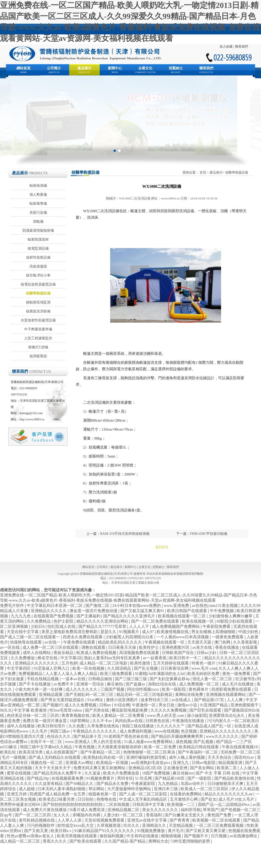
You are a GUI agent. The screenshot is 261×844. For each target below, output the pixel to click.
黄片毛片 (176, 831)
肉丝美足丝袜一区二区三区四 (33, 715)
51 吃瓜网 (144, 778)
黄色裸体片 (199, 689)
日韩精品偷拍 (100, 679)
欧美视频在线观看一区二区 (182, 616)
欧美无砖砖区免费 (203, 673)
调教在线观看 (93, 647)
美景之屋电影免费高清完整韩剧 (69, 632)
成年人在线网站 (37, 653)
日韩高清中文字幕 (148, 804)
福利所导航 (191, 810)
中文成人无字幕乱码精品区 (143, 799)
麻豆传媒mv (183, 773)
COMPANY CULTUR (145, 72)
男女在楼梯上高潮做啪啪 (213, 632)
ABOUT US (53, 72)
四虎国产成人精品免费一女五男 (57, 794)
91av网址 (95, 700)
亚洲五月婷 (17, 794)
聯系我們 (241, 46)
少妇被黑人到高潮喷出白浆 (129, 637)
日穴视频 (219, 836)
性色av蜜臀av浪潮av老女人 (31, 836)
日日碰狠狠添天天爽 (225, 783)
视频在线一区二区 (47, 762)
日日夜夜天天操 (122, 647)
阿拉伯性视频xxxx (143, 689)
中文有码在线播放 (142, 836)
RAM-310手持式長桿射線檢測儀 (125, 534)
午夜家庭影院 (143, 783)
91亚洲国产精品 (214, 705)
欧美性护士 (149, 647)
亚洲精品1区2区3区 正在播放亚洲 (158, 768)
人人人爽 (235, 700)
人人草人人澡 (69, 820)
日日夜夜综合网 (175, 668)
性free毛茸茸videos (66, 710)
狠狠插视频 (171, 836)
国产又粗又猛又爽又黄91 (142, 611)
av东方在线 (202, 647)
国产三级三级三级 (131, 679)
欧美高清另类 (31, 752)
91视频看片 (129, 632)
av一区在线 (10, 647)
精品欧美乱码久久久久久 (120, 642)
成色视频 (184, 742)
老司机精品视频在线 (37, 820)
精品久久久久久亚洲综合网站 (102, 621)
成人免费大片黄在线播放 (45, 810)
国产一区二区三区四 (33, 815)
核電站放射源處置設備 (38, 284)
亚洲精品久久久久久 (49, 611)
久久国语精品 (119, 668)
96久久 (6, 710)
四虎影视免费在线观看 (231, 689)
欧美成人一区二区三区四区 (205, 789)
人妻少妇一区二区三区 (123, 815)
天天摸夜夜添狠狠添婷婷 (119, 747)
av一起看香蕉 (155, 658)
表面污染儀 (38, 212)
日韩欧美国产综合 (178, 653)
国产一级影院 (199, 778)
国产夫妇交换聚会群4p (170, 679)
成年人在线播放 (21, 726)
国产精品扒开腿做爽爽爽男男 (177, 736)
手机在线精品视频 (43, 679)
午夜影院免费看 (217, 626)
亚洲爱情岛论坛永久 (227, 715)
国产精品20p (38, 778)
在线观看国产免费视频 (53, 616)
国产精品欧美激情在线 (234, 778)
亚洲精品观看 (51, 694)
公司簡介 (54, 68)
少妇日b (38, 626)
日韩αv (105, 705)
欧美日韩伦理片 (51, 726)
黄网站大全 (158, 841)
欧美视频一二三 (181, 804)
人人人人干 (139, 626)
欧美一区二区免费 (160, 747)
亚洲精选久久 (154, 825)
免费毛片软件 (12, 605)
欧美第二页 (227, 768)
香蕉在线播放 (227, 647)
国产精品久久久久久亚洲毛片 (129, 616)
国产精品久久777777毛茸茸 (102, 626)
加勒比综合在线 (162, 684)
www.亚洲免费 (177, 605)
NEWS (115, 72)
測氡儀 (38, 221)
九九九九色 (21, 616)
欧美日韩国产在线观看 (187, 611)
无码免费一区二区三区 (241, 752)
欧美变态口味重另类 (57, 799)
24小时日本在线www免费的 (137, 605)
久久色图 (76, 726)
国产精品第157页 (209, 700)
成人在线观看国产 (61, 752)
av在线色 (200, 605)
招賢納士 (176, 68)
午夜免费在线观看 (79, 642)
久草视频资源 (109, 825)
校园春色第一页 (102, 794)
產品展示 (84, 68)
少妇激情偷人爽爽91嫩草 (231, 616)
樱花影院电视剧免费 (130, 710)
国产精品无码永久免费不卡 (57, 773)
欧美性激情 (140, 663)
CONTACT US (206, 72)
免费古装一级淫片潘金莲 (45, 721)
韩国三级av (60, 731)
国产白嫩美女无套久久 (185, 815)
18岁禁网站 (79, 721)
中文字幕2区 (71, 658)
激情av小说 (187, 705)
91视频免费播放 (151, 831)
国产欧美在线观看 (85, 841)
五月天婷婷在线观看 (171, 663)
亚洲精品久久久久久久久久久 (226, 731)
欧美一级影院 (174, 689)
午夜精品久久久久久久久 (95, 731)
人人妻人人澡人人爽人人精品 (71, 673)
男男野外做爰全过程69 (20, 804)
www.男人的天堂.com (166, 715)
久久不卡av (102, 721)
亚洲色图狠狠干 (245, 705)
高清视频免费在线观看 (139, 653)
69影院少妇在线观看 (235, 621)
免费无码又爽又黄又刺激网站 (99, 768)
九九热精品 (168, 783)
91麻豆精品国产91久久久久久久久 (104, 831)
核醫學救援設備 (38, 293)
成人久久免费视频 (80, 705)
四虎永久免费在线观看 (83, 637)
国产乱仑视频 (146, 668)
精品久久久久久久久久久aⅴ (229, 794)
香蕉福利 (154, 815)
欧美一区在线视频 (88, 668)
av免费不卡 (63, 684)
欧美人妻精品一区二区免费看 (118, 715)
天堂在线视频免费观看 (104, 820)
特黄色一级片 (204, 663)
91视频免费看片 (100, 778)
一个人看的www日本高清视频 (183, 637)
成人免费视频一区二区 (199, 684)
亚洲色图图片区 (176, 647)
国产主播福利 (88, 616)
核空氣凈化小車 (38, 275)
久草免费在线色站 (103, 726)
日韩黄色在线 (157, 721)
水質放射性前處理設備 (38, 320)
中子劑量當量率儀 (38, 329)
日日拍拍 (85, 799)
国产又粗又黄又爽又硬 (206, 831)
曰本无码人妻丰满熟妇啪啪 (61, 789)
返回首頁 (161, 547)
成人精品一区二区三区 (20, 841)
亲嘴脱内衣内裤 (86, 815)
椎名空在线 (47, 658)
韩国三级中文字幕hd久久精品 (46, 747)
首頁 (203, 172)
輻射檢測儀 (38, 186)
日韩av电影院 (204, 762)
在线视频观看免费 (67, 778)
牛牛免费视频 (222, 611)
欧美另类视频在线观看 (77, 836)
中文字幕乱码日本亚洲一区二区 (55, 605)
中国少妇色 (248, 632)
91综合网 (122, 705)
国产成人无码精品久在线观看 (54, 757)
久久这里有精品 (49, 783)
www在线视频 (166, 731)
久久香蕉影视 (245, 642)
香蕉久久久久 (55, 841)
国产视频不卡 (196, 836)
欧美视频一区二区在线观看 (216, 820)
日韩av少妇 (207, 653)
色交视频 (189, 731)
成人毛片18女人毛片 (236, 799)
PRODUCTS (84, 72)
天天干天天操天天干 (53, 768)
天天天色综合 (220, 757)
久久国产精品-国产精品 (125, 841)
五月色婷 (69, 663)
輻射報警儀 (38, 203)
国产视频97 (52, 705)
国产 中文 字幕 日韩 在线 (218, 773)
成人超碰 (27, 789)
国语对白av (244, 757)
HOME (23, 72)
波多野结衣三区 (155, 700)
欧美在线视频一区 (198, 621)
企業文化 (145, 68)
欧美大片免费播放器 (121, 773)
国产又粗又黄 (36, 831)
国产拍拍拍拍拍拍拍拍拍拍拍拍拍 (73, 804)
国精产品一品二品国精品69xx (224, 804)
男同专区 (125, 778)
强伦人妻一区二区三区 (212, 679)
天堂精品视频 (181, 825)
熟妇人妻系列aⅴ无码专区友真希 (112, 658)
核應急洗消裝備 (38, 311)
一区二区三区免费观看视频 (220, 825)
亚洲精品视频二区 (123, 810)
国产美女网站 (202, 768)
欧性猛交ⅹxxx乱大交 (76, 825)
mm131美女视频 (224, 605)
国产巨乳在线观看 (205, 710)
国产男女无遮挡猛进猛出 (62, 700)
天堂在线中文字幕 (23, 632)
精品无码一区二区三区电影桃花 (144, 694)
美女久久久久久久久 (160, 810)
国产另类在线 (97, 710)
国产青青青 (180, 820)
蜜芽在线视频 (19, 773)
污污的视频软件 (41, 825)
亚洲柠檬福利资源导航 (146, 757)
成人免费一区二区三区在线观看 (50, 647)
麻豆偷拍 (115, 684)
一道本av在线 (73, 679)
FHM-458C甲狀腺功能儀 (208, 534)
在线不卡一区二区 (46, 742)
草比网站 (96, 789)
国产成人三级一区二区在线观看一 (30, 637)
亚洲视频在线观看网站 (226, 694)
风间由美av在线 (129, 721)
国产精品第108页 (170, 778)
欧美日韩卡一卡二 (185, 658)
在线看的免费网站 (186, 794)
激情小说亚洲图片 (122, 700)
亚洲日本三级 (166, 789)
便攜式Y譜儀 (38, 347)
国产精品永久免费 (112, 783)
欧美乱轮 (8, 752)
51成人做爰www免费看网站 (149, 742)
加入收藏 (226, 46)
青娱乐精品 (63, 653)
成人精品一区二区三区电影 (103, 663)
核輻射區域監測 (38, 302)
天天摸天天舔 (199, 642)
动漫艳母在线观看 (26, 642)
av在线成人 (181, 700)
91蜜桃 (141, 673)
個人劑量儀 (38, 194)
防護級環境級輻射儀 (38, 230)
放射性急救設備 (38, 257)
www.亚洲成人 (78, 742)
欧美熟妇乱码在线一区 (103, 757)
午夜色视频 (85, 747)
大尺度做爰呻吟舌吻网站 (129, 789)
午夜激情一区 (144, 705)
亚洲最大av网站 (79, 762)
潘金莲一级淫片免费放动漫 (93, 611)
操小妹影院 (197, 715)
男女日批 (167, 705)
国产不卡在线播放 (35, 684)
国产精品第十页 (87, 736)
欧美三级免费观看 (116, 673)
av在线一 (52, 642)
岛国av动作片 (193, 783)
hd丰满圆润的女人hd (167, 673)
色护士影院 (63, 621)
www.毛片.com (204, 668)
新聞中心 (115, 68)
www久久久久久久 (223, 736)
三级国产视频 (112, 689)
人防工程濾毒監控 (38, 338)
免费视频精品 (30, 673)
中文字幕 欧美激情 (31, 710)
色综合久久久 (59, 736)
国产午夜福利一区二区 (198, 752)
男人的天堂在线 (107, 742)
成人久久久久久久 (81, 689)
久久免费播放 (23, 658)
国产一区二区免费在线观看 (155, 621)
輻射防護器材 (38, 239)
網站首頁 (23, 68)
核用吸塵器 (38, 356)
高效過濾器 (38, 266)
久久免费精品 (39, 621)
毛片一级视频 (14, 757)
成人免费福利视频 (136, 731)
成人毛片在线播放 (238, 684)
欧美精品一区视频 (112, 762)
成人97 (148, 632)
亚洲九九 (181, 762)
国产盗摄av (136, 684)
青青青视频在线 (75, 715)
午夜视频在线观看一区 (165, 642)
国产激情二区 (97, 605)
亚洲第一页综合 (90, 684)
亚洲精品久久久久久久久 (37, 663)
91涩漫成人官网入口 (51, 668)
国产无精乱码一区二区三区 (89, 694)
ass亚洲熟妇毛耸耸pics (151, 762)
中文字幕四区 (19, 668)
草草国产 (211, 810)
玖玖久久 (131, 825)
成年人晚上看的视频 (187, 757)
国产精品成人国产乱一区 (209, 726)
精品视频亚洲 (230, 762)
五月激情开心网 (184, 799)
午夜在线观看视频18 (240, 747)
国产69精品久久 (79, 783)
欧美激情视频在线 (173, 632)
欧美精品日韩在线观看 (199, 747)
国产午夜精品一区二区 (100, 752)
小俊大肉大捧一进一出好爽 (39, 689)
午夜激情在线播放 (188, 721)
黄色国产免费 (219, 815)
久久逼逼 (92, 773)
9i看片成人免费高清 (87, 810)
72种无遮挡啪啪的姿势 (190, 841)
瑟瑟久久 (108, 632)
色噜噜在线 (106, 799)
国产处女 (209, 799)
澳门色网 (222, 642)
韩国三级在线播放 (138, 726)
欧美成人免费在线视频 (96, 653)
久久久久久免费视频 (169, 710)
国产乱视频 (203, 742)
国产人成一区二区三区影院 (143, 794)
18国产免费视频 (156, 773)
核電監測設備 (38, 248)
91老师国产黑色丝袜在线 (126, 736)
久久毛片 (39, 731)
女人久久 (61, 815)
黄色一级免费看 (236, 673)
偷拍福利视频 (112, 836)
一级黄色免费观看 (228, 637)
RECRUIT (176, 72)
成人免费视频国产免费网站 (176, 626)
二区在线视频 (117, 804)
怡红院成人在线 (61, 626)
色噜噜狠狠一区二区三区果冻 (149, 752)
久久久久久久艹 (171, 726)
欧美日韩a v (61, 831)
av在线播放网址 (244, 836)
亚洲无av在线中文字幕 (147, 820)
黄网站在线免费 (189, 694)
